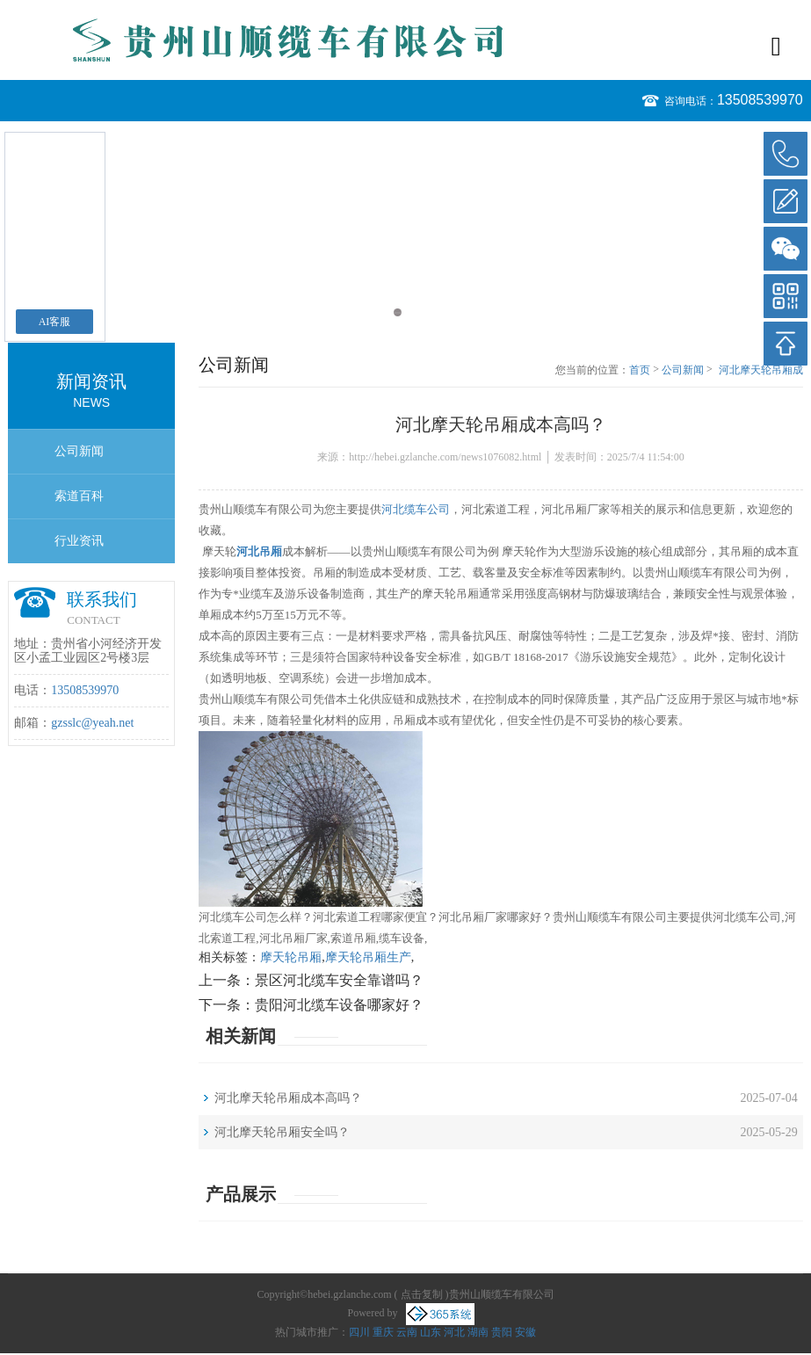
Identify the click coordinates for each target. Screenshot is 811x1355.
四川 (359, 1332)
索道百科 (79, 496)
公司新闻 (79, 451)
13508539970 (760, 99)
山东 (430, 1332)
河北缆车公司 (415, 509)
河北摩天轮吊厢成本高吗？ (761, 371)
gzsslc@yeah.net (92, 722)
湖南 (478, 1332)
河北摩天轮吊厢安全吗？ (282, 1132)
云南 (406, 1332)
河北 (454, 1332)
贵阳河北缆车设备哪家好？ (339, 1004)
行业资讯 (79, 540)
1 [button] (398, 312)
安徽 (525, 1332)
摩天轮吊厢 (291, 957)
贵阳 (501, 1332)
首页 (639, 370)
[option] (405, 130)
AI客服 (55, 321)
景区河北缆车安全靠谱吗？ (339, 980)
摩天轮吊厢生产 (368, 957)
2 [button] (414, 312)
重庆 (383, 1332)
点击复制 (422, 1294)
